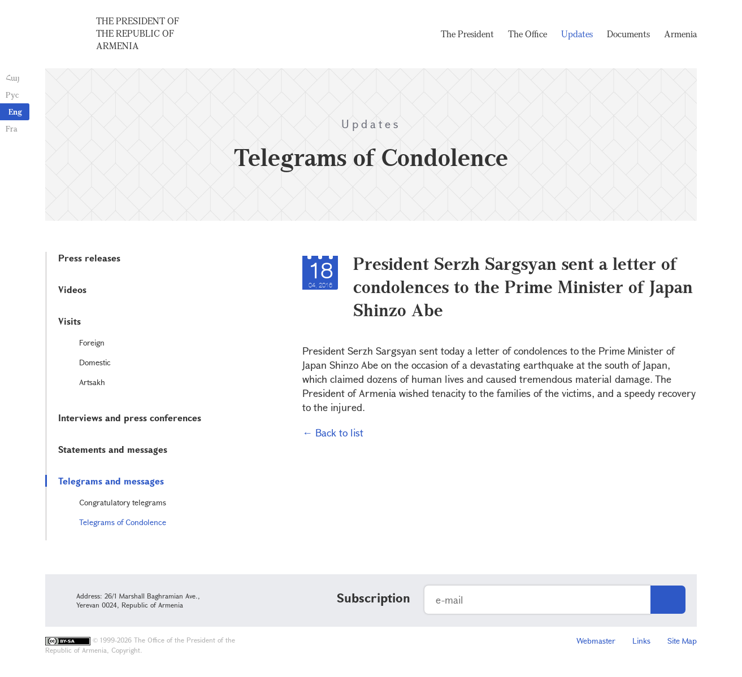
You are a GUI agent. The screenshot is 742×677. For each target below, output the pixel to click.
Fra (12, 128)
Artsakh (92, 382)
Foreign (92, 342)
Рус (12, 94)
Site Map (682, 640)
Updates (577, 34)
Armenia (680, 34)
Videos (72, 289)
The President (467, 34)
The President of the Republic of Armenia (137, 33)
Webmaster (595, 640)
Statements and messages (112, 449)
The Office (527, 34)
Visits (69, 321)
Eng (15, 111)
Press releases (89, 258)
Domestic (95, 362)
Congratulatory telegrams (122, 502)
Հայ (13, 77)
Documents (628, 34)
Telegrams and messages (111, 481)
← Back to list (332, 432)
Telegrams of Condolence (122, 522)
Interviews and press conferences (129, 417)
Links (641, 640)
